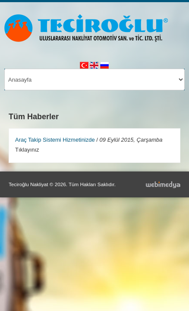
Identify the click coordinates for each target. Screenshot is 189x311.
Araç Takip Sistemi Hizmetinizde (55, 139)
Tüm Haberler (34, 116)
